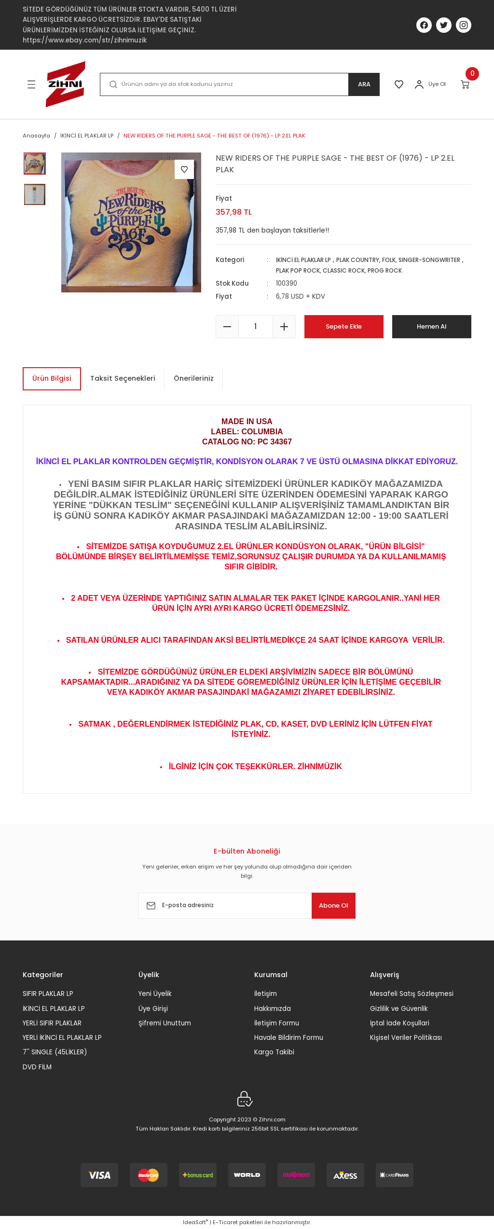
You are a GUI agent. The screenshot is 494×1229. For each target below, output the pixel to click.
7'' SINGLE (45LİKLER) (55, 1052)
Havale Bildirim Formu (288, 1037)
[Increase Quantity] (284, 327)
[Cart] (465, 84)
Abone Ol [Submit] (326, 906)
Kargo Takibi (274, 1052)
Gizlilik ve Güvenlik (399, 1008)
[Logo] (65, 84)
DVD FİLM (37, 1067)
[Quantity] (255, 327)
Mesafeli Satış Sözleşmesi (411, 993)
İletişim (265, 993)
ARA (360, 84)
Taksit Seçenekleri (122, 378)
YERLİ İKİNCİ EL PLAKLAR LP (62, 1037)
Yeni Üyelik (155, 993)
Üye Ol (437, 84)
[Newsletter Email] (247, 906)
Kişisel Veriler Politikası (406, 1037)
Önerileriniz (194, 378)
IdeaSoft (195, 1222)
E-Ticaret (225, 1222)
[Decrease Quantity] (227, 327)
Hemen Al (431, 326)
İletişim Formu (276, 1023)
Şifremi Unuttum (164, 1023)
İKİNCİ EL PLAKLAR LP (308, 259)
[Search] (238, 84)
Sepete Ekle (344, 326)
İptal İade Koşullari (399, 1023)
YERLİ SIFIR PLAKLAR (52, 1023)
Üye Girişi (153, 1008)
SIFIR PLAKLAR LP (48, 993)
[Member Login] (419, 84)
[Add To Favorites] (184, 169)
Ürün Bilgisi (51, 378)
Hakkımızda (272, 1008)
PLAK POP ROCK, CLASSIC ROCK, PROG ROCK (396, 270)
